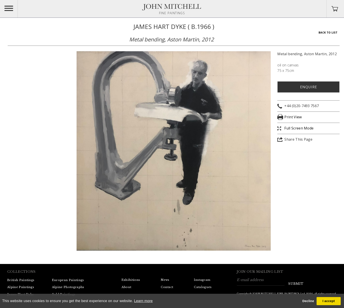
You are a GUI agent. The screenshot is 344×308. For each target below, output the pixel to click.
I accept (328, 301)
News (165, 280)
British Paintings (20, 280)
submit (296, 284)
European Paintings (68, 280)
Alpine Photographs (68, 287)
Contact (167, 287)
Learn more (143, 301)
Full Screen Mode (299, 128)
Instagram (202, 280)
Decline (308, 301)
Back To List (328, 32)
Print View (293, 117)
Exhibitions (131, 280)
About (126, 287)
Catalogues (202, 287)
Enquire (308, 87)
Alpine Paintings (20, 287)
